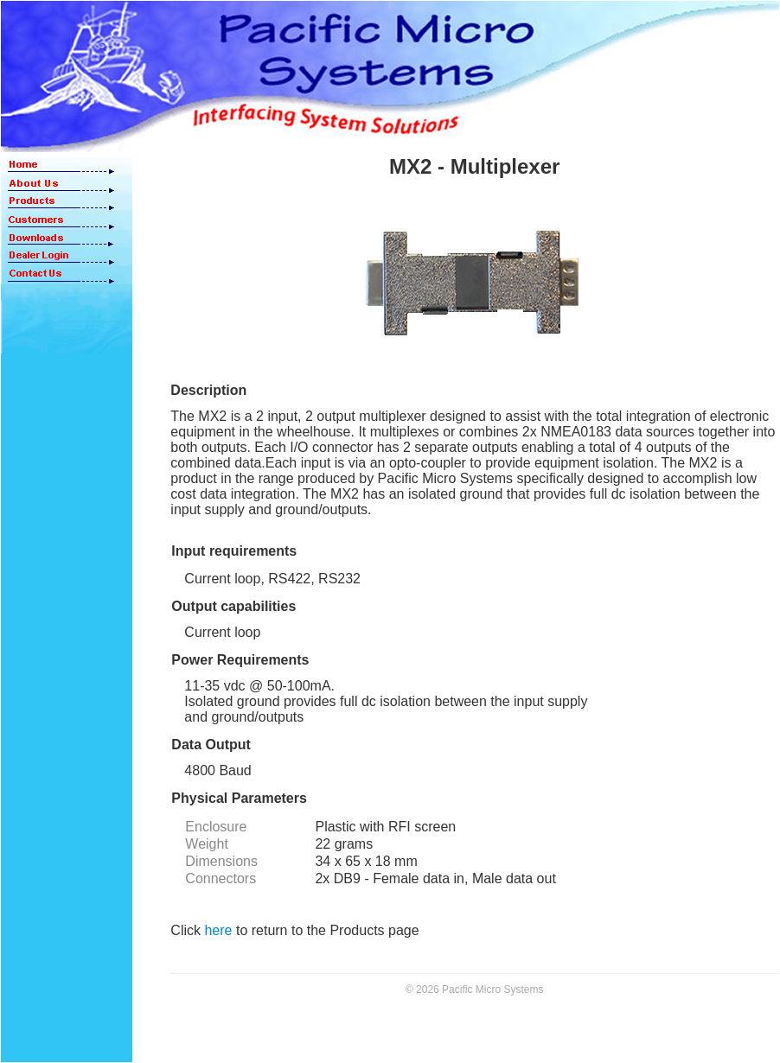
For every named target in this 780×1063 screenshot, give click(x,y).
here (218, 930)
